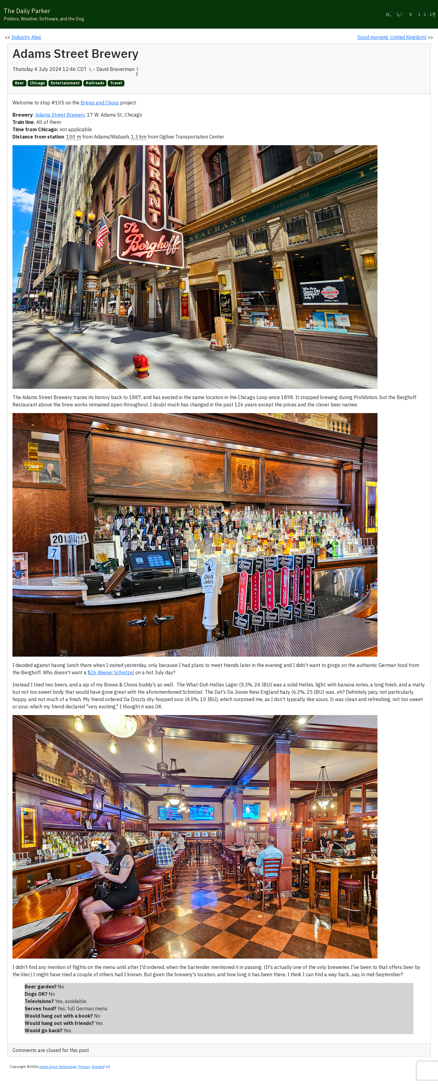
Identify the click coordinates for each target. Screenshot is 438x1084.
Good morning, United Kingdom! (391, 37)
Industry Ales (26, 37)
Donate (98, 1066)
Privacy (84, 1066)
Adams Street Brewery (60, 115)
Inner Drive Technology (58, 1066)
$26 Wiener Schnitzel (111, 672)
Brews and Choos (100, 103)
